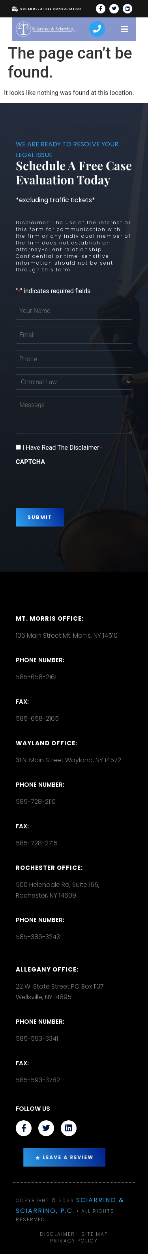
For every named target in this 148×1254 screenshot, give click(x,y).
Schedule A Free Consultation (47, 9)
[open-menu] (124, 29)
